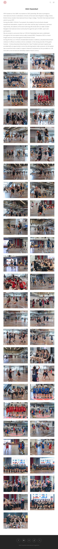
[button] (54, 2)
